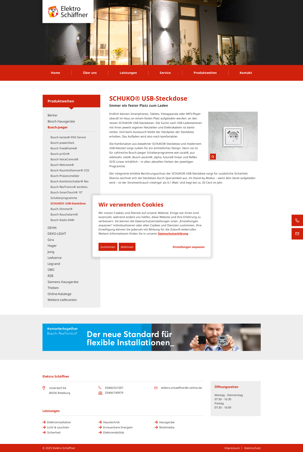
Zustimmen (107, 247)
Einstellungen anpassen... (189, 247)
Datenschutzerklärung (173, 233)
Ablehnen (127, 247)
